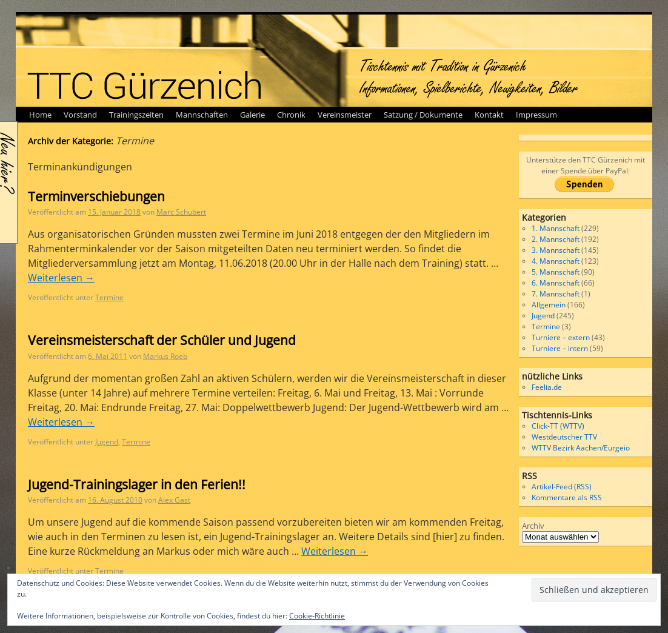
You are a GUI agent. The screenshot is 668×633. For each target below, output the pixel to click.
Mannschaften (202, 114)
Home (40, 114)
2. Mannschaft (555, 239)
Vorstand (80, 114)
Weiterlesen (61, 277)
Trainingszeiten (136, 114)
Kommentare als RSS (567, 497)
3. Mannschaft (555, 250)
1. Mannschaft (555, 228)
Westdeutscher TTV (564, 437)
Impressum (536, 114)
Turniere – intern (560, 348)
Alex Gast (174, 500)
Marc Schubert (181, 212)
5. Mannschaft (555, 272)
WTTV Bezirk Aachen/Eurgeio (581, 448)
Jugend (106, 442)
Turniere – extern (561, 337)
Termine (109, 297)
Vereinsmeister (345, 114)
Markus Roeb (165, 356)
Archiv (533, 525)
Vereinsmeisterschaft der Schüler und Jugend (162, 340)
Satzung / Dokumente (423, 114)
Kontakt (489, 114)
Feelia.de (547, 387)
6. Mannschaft (555, 283)
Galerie (252, 114)
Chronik (291, 114)
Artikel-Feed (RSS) (562, 486)
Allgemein (549, 305)
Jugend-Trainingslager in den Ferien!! (136, 484)
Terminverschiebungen (96, 196)
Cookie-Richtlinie (317, 616)
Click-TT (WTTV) (558, 426)
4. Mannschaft (555, 261)
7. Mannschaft (555, 294)
